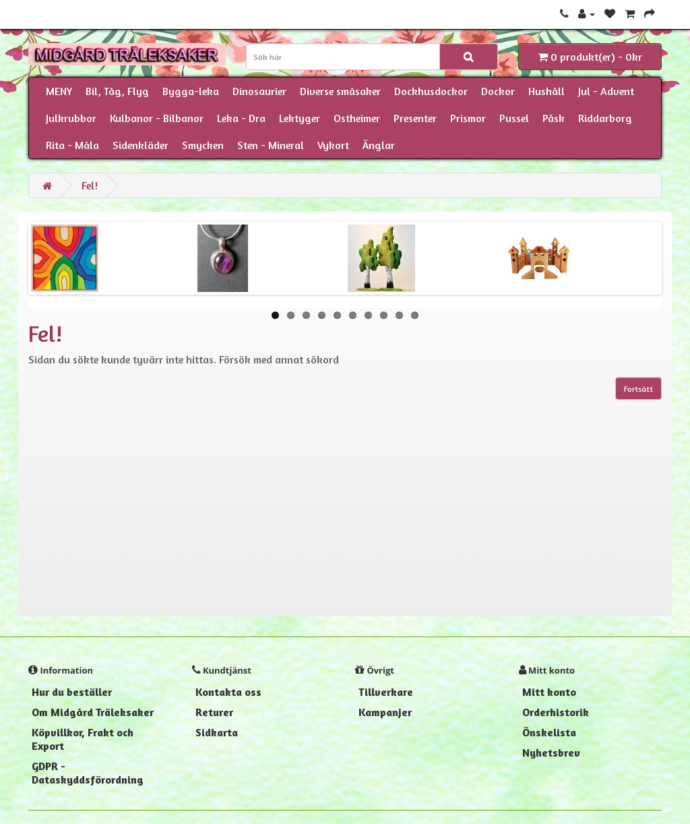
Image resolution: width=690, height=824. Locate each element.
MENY (59, 91)
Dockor (498, 91)
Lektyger (299, 118)
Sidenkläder (140, 145)
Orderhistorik (555, 712)
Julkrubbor (71, 118)
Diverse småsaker (340, 91)
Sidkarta (216, 732)
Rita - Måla (72, 145)
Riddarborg (605, 118)
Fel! (90, 185)
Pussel (514, 118)
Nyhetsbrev (551, 752)
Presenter (415, 118)
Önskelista (549, 732)
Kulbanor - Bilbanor (156, 118)
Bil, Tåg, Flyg (117, 91)
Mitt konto (549, 692)
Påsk (553, 118)
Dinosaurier (259, 91)
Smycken (203, 145)
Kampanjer (385, 712)
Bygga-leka (190, 91)
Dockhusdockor (431, 91)
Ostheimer (357, 118)
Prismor (468, 118)
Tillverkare (385, 692)
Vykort (333, 145)
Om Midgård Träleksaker (93, 712)
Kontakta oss (228, 692)
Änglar (379, 145)
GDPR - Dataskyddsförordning (88, 772)
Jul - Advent (606, 91)
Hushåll (546, 91)
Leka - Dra (241, 118)
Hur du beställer (72, 692)
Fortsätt (638, 389)
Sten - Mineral (270, 145)
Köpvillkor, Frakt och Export (82, 739)
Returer (214, 712)
